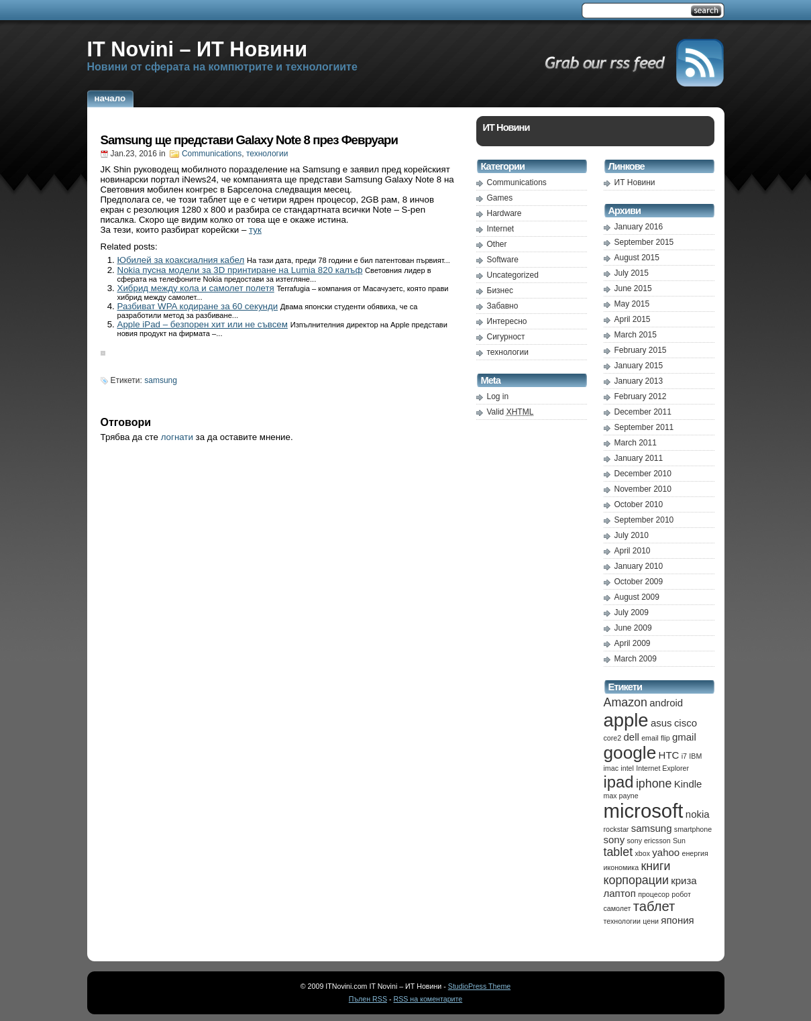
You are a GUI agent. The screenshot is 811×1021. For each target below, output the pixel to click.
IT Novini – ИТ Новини (197, 49)
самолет (617, 908)
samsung (160, 380)
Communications (211, 153)
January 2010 (638, 566)
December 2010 (642, 473)
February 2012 (640, 396)
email (649, 738)
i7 (684, 756)
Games (500, 198)
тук (255, 230)
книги (655, 866)
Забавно (503, 306)
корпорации (636, 880)
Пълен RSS (368, 999)
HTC (669, 755)
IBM (695, 756)
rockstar (616, 829)
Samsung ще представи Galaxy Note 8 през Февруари (249, 140)
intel (627, 768)
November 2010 (642, 489)
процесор (653, 894)
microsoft (644, 811)
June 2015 (633, 288)
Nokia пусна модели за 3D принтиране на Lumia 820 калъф (240, 270)
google (630, 753)
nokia (698, 814)
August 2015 (636, 257)
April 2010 (632, 550)
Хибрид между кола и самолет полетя (195, 288)
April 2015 (632, 319)
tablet (618, 852)
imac (611, 768)
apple (626, 720)
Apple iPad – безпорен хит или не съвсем (202, 324)
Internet (501, 228)
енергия (695, 853)
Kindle (688, 784)
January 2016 (638, 226)
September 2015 (644, 242)
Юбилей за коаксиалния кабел (181, 260)
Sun (679, 841)
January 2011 (638, 458)
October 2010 (638, 504)
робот (681, 894)
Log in (498, 396)
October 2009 (638, 581)
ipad (619, 782)
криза (683, 880)
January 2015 (638, 365)
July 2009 (631, 612)
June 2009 (633, 628)
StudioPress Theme (479, 986)
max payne (621, 796)
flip (665, 738)
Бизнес (500, 290)
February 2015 (640, 350)
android (666, 702)
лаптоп (620, 893)
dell (631, 737)
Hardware (504, 213)
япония (677, 920)
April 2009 (632, 643)
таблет (654, 906)
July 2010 (631, 535)
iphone (654, 783)
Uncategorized (513, 275)
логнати (177, 437)
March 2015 (635, 334)
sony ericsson (648, 841)
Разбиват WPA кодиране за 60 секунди (197, 306)
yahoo (666, 852)
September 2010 (644, 520)
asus (661, 723)
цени (651, 921)
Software (503, 259)
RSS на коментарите (427, 999)
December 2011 (642, 412)
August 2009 (636, 597)
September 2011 (644, 427)
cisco (685, 723)
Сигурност (506, 336)
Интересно (507, 321)
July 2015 (631, 273)
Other (497, 244)
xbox (642, 853)
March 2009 (635, 658)
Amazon (625, 702)
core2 (613, 738)
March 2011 (635, 442)
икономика (621, 867)
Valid (510, 412)
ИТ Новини (634, 182)
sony (614, 839)
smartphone (693, 829)
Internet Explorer (662, 768)
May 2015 (632, 304)
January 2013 (638, 381)
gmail (684, 737)
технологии (267, 153)
